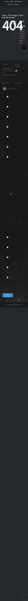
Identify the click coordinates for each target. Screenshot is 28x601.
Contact (15, 37)
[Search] (24, 47)
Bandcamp (16, 32)
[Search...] (20, 47)
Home (15, 27)
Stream (15, 35)
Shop (15, 30)
